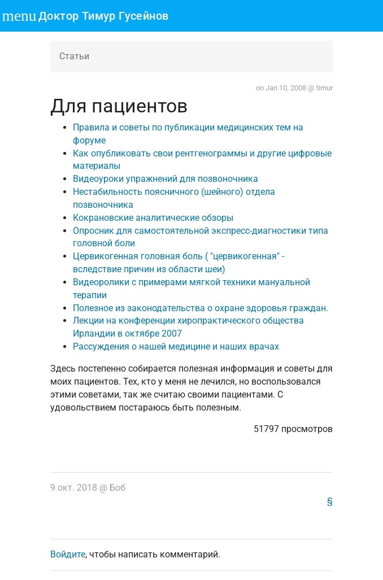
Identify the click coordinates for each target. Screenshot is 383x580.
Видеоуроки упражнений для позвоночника (165, 178)
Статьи (74, 56)
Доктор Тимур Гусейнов (103, 16)
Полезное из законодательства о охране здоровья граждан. (200, 308)
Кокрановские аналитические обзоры (153, 217)
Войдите (67, 554)
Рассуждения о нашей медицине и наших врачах (176, 346)
